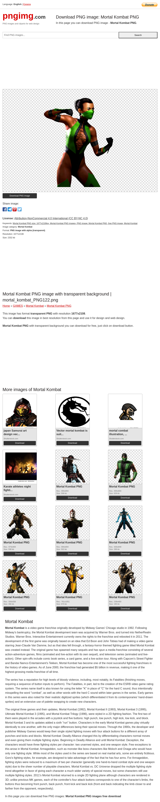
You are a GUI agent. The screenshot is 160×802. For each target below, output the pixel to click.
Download (19, 443)
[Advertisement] (80, 65)
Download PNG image (20, 196)
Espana (27, 4)
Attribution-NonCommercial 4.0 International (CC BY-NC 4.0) (51, 218)
